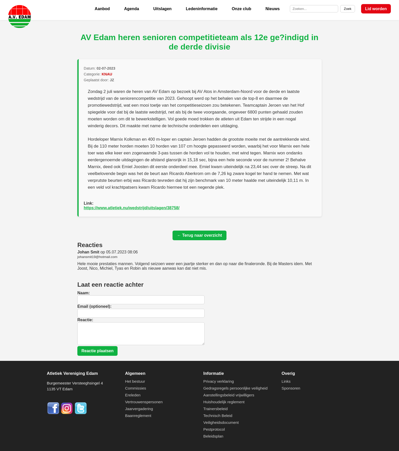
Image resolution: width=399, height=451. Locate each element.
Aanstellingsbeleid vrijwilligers (228, 395)
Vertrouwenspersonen (144, 402)
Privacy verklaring (218, 381)
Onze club (241, 9)
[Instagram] (67, 413)
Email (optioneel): (94, 306)
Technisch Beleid (217, 415)
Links (286, 381)
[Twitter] (80, 413)
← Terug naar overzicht (199, 235)
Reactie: (85, 320)
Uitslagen (162, 9)
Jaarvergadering (139, 409)
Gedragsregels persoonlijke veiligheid (235, 388)
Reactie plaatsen (97, 351)
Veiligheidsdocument (221, 422)
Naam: (83, 293)
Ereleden (133, 395)
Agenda (131, 9)
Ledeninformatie (201, 9)
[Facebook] (54, 413)
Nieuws (272, 9)
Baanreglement (138, 415)
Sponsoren (291, 388)
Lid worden (376, 9)
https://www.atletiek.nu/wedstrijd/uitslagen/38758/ (131, 208)
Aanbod (102, 9)
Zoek (347, 9)
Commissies (135, 388)
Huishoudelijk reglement (224, 402)
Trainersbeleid (215, 409)
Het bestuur (135, 381)
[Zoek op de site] (314, 9)
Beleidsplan (213, 436)
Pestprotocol (214, 429)
